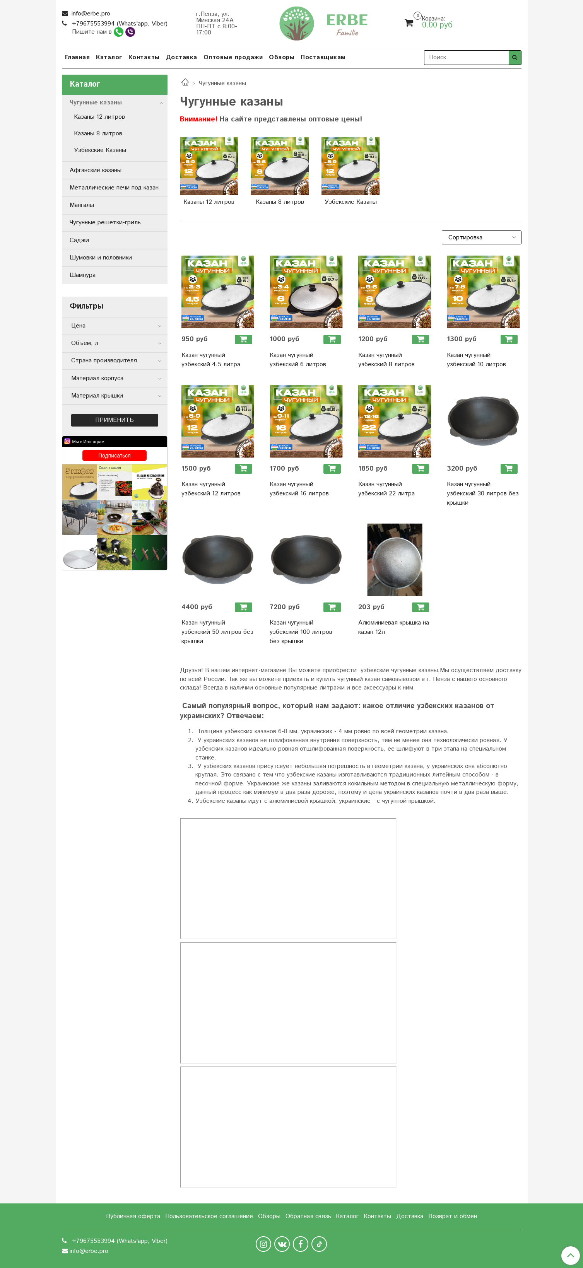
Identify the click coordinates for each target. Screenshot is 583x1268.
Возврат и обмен (452, 1216)
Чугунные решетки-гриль (105, 222)
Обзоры (281, 57)
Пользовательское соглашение (209, 1216)
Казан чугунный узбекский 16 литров (299, 489)
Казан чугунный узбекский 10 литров (476, 360)
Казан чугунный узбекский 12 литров (211, 489)
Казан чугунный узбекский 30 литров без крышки (483, 493)
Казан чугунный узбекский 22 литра (386, 489)
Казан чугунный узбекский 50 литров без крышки (217, 632)
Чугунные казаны (96, 102)
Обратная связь (308, 1216)
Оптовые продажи (233, 57)
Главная (77, 57)
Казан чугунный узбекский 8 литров (386, 360)
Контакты (144, 57)
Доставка (181, 57)
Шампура (83, 275)
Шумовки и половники (101, 257)
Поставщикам (323, 57)
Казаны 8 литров (98, 133)
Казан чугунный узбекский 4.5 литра (210, 360)
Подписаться (114, 455)
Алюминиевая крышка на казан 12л (393, 627)
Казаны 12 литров (99, 117)
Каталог (109, 57)
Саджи (79, 240)
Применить (114, 420)
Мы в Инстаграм (88, 441)
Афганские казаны (95, 170)
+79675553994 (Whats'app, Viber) (119, 23)
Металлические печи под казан (114, 187)
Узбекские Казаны (100, 150)
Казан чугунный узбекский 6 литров (298, 360)
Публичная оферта (133, 1216)
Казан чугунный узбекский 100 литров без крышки (301, 632)
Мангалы (82, 205)
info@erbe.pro (90, 13)
